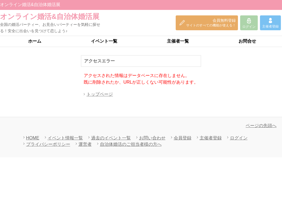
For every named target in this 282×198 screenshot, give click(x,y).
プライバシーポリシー (48, 144)
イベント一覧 (104, 41)
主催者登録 (211, 138)
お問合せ (247, 41)
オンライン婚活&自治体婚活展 (49, 16)
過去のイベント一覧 (111, 138)
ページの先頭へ (261, 125)
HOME (32, 138)
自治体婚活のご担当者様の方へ (131, 144)
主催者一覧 (178, 41)
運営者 (85, 144)
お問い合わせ (152, 138)
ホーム (34, 41)
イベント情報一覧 (65, 138)
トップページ (99, 94)
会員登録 (182, 138)
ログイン (239, 138)
